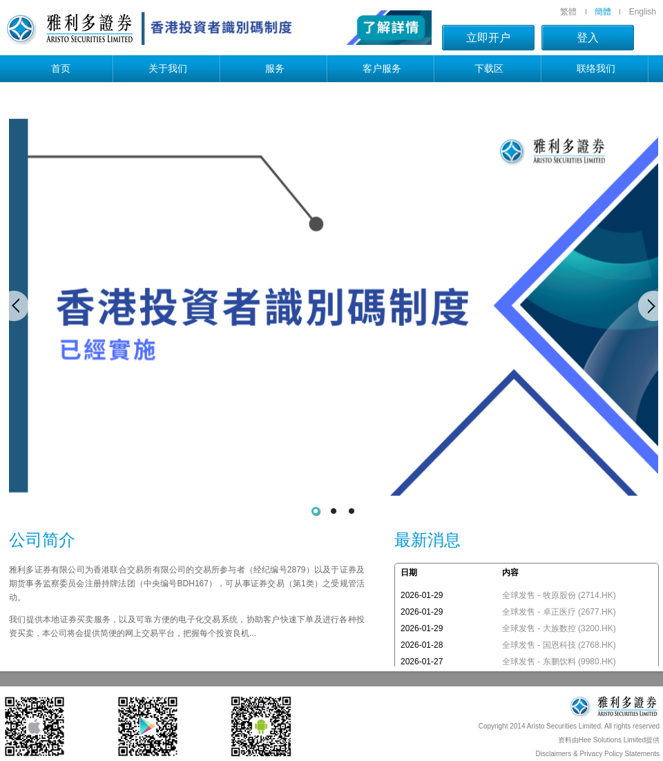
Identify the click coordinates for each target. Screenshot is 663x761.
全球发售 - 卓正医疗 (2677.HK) (559, 612)
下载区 (488, 68)
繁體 (568, 12)
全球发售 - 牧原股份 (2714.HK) (559, 595)
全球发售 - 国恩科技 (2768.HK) (559, 645)
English (642, 12)
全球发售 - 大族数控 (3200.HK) (559, 628)
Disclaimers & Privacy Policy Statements (598, 754)
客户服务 (382, 68)
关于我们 (167, 68)
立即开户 (488, 38)
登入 (588, 38)
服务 (275, 68)
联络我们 (596, 68)
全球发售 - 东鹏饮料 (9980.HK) (559, 661)
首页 (60, 68)
